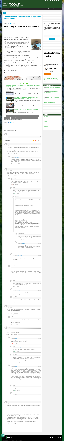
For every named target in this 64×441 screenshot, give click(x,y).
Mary (15, 179)
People (31, 9)
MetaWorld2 (19, 290)
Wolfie (16, 338)
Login (40, 130)
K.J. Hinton (15, 296)
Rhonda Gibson (17, 157)
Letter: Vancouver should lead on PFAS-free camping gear (26, 109)
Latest (9, 117)
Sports (27, 9)
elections (6, 119)
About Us (24, 0)
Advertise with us (33, 0)
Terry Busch (36, 117)
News (7, 9)
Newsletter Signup (12, 0)
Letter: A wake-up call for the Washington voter (54, 95)
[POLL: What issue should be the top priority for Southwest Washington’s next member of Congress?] (10, 99)
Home (8, 12)
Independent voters (18, 119)
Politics (15, 9)
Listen (49, 9)
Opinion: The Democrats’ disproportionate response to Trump (26, 104)
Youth (35, 9)
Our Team (28, 0)
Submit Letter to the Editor (19, 0)
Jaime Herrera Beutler (31, 117)
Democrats (6, 117)
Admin (16, 440)
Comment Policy (38, 0)
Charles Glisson (13, 178)
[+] (23, 136)
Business (39, 9)
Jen (17, 386)
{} (21, 136)
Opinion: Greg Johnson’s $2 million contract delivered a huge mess (27, 91)
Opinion (11, 9)
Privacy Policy (20, 440)
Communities (44, 9)
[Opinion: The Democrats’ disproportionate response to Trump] (10, 105)
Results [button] (49, 73)
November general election (14, 117)
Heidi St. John (13, 119)
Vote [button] (45, 73)
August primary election (24, 117)
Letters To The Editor (18, 12)
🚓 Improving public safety (50, 61)
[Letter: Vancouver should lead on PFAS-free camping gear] (10, 111)
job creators (9, 119)
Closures (55, 9)
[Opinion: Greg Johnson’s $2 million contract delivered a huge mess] (10, 93)
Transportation (21, 9)
